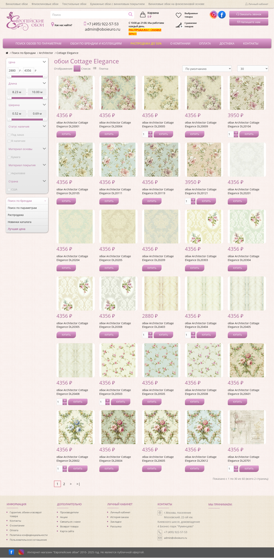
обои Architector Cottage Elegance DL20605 (158, 459)
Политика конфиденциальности (29, 535)
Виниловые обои (17, 4)
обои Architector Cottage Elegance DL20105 (72, 191)
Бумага (15, 157)
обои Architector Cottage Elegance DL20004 (115, 125)
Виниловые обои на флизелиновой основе (176, 4)
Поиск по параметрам (22, 208)
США (14, 189)
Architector (46, 53)
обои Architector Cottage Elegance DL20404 (201, 325)
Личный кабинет (120, 512)
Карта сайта (67, 531)
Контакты (15, 521)
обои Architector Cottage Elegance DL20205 (115, 258)
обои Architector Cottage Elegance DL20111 (115, 191)
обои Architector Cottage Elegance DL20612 (201, 459)
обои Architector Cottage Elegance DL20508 (201, 392)
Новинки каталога (19, 222)
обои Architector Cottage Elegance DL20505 (158, 392)
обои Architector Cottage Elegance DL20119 (158, 191)
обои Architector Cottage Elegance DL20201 (243, 191)
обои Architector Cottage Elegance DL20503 (115, 392)
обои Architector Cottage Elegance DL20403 (158, 325)
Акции (64, 517)
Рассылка (115, 526)
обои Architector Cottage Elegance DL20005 (158, 125)
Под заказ (17, 135)
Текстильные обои (74, 4)
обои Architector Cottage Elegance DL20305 (72, 325)
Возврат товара (69, 526)
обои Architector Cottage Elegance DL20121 (201, 191)
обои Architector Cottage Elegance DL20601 (243, 392)
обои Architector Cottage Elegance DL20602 (72, 459)
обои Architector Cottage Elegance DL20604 (115, 459)
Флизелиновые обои (45, 4)
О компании (17, 526)
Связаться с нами (70, 522)
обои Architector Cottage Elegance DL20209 (158, 258)
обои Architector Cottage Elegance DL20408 (72, 392)
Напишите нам (248, 22)
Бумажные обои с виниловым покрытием (117, 4)
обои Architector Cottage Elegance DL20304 (243, 258)
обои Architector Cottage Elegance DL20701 (243, 459)
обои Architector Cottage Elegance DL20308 (115, 325)
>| (78, 484)
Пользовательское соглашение (28, 540)
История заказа (119, 517)
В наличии (18, 141)
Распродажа (16, 215)
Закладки (115, 522)
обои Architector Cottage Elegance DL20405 (243, 325)
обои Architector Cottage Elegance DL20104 (243, 125)
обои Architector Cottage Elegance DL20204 (72, 258)
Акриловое (18, 173)
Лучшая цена (16, 229)
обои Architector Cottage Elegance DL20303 (201, 258)
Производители (69, 512)
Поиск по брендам (24, 53)
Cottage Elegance (67, 53)
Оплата (14, 530)
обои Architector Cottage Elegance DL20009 (201, 125)
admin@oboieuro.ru (175, 538)
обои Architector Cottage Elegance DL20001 (72, 125)
